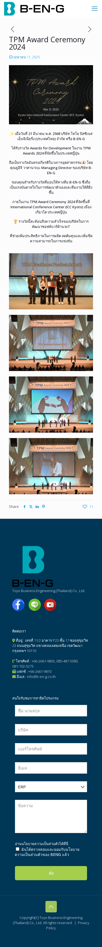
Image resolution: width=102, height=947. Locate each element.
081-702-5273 (22, 666)
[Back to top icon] (51, 906)
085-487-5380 (67, 661)
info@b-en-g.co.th (41, 676)
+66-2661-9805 (43, 661)
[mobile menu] (94, 8)
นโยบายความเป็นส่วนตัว (40, 843)
